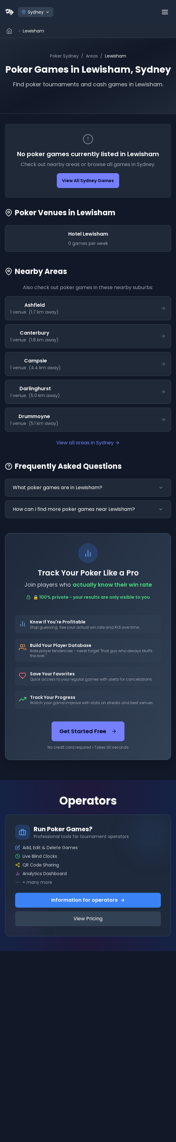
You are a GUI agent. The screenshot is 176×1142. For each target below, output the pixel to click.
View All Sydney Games (88, 181)
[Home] (9, 12)
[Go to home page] (10, 31)
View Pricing (88, 918)
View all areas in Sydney (88, 442)
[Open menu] (165, 12)
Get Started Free (88, 731)
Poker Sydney (64, 56)
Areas (92, 56)
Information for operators (88, 900)
